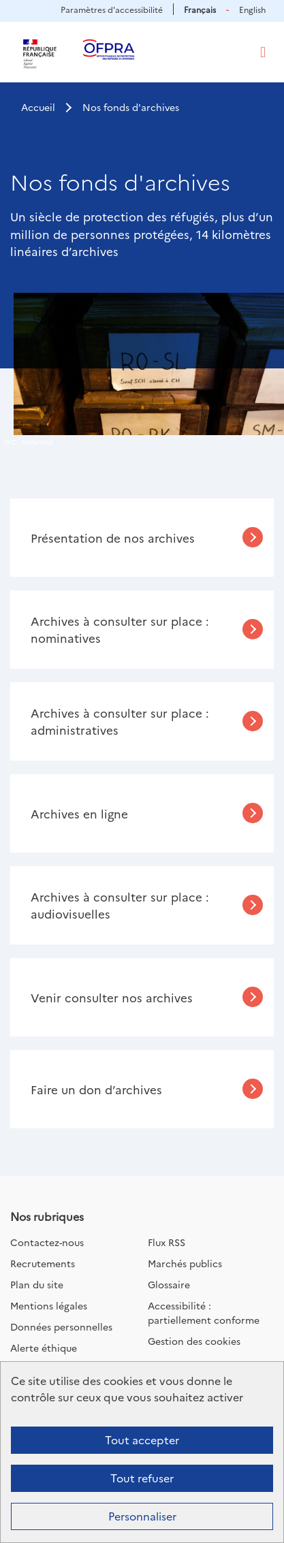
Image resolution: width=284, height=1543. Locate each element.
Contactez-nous (47, 1242)
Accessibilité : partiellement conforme (203, 1312)
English (252, 9)
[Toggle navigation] (263, 52)
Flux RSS (166, 1242)
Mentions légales (48, 1305)
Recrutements (42, 1263)
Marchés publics (185, 1263)
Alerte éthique (43, 1347)
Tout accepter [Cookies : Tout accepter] (142, 1439)
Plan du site (36, 1284)
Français (200, 9)
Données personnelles (61, 1326)
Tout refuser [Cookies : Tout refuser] (142, 1477)
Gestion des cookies (194, 1341)
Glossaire (169, 1284)
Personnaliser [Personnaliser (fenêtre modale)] (142, 1515)
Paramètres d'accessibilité (112, 9)
